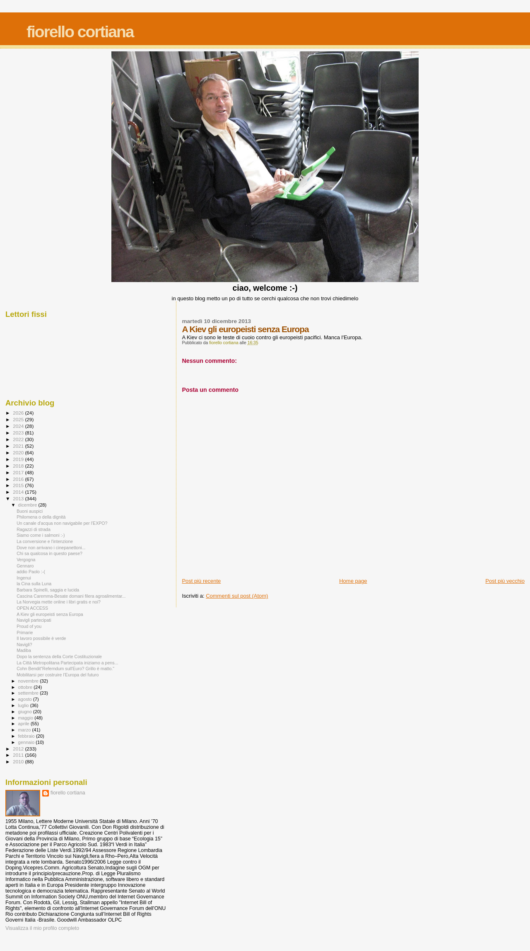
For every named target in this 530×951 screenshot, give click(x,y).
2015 (19, 485)
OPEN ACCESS (32, 608)
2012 (19, 748)
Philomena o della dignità (41, 516)
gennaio (27, 742)
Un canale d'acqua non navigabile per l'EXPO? (62, 523)
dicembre (28, 504)
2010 (19, 761)
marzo (25, 729)
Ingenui (24, 577)
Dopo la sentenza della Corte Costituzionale (59, 656)
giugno (26, 711)
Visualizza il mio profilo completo (42, 928)
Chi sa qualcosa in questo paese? (49, 553)
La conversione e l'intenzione (45, 541)
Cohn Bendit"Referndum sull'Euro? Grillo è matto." (65, 668)
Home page (353, 581)
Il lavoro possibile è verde (41, 638)
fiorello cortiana (80, 32)
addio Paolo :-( (31, 571)
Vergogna (26, 559)
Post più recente (201, 581)
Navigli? (24, 644)
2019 (19, 459)
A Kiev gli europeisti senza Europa (50, 614)
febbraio (27, 736)
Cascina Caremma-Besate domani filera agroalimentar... (71, 596)
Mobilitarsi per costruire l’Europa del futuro (58, 674)
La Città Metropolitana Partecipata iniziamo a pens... (67, 662)
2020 (19, 452)
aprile (24, 723)
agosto (26, 699)
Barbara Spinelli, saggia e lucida (48, 589)
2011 (19, 755)
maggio (26, 717)
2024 (19, 426)
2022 (19, 439)
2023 (19, 432)
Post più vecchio (505, 581)
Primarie (25, 632)
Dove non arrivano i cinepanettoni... (51, 547)
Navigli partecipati (34, 620)
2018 (19, 465)
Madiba (24, 650)
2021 (19, 446)
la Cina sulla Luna (34, 583)
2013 (19, 498)
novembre (29, 680)
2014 (19, 492)
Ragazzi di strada (34, 529)
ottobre (26, 687)
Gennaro (25, 565)
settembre (29, 692)
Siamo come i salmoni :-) (41, 535)
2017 (19, 472)
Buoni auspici (30, 511)
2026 (19, 412)
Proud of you (29, 626)
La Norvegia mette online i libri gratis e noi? (59, 601)
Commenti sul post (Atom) (237, 596)
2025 (19, 419)
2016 (19, 479)
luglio (24, 705)
